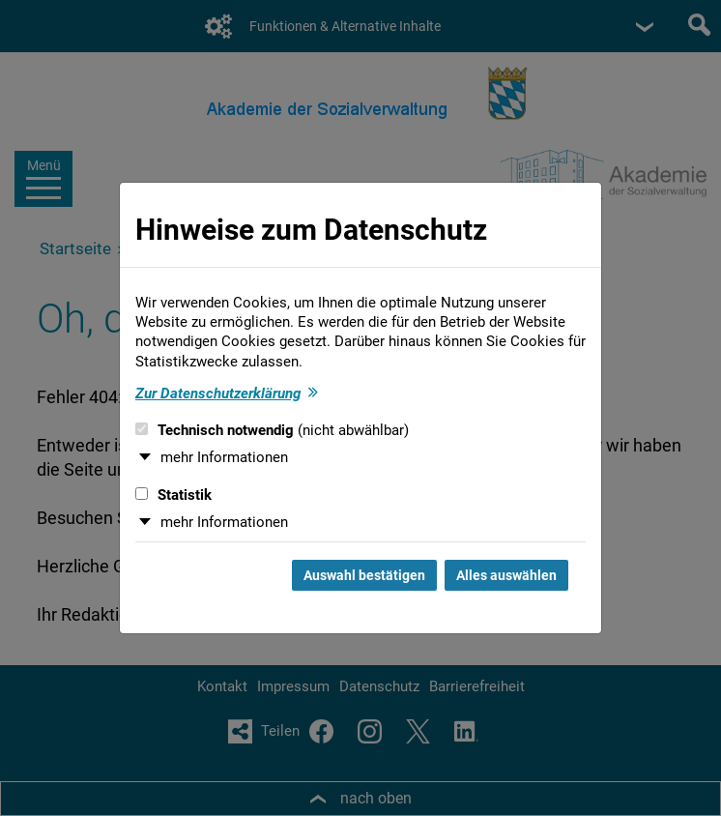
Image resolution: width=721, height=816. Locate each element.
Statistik (173, 495)
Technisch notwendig (272, 430)
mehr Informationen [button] (224, 457)
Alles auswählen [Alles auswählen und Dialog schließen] (506, 575)
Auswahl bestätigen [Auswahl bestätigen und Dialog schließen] (364, 575)
